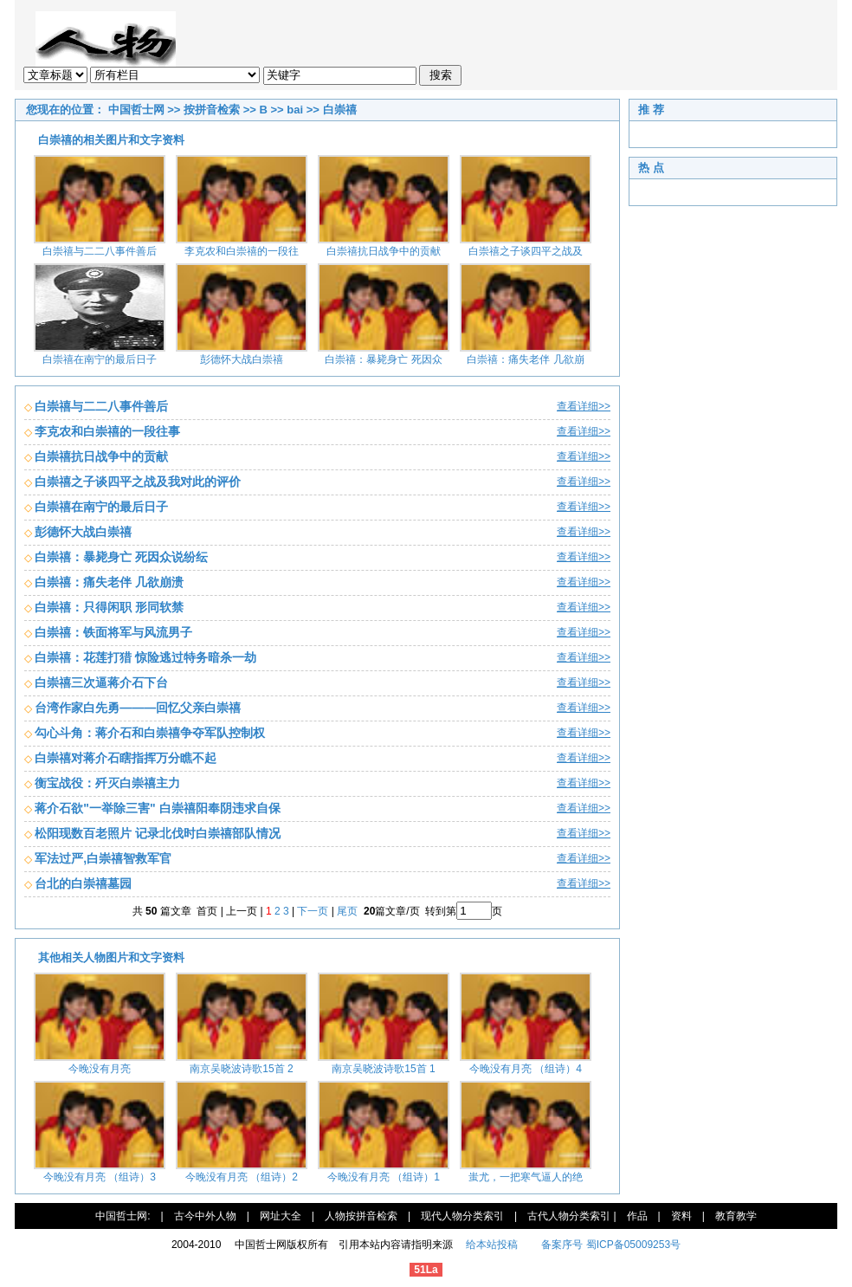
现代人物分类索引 (462, 1216)
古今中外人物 (205, 1216)
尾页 (348, 911)
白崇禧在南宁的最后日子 (99, 359)
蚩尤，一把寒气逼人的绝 (525, 1177)
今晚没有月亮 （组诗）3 (99, 1177)
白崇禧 (340, 109)
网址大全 (280, 1216)
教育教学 (736, 1216)
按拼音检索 (212, 109)
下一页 (312, 911)
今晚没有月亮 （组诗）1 (383, 1177)
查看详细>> (583, 406)
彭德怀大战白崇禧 (241, 359)
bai (295, 109)
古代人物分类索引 (568, 1216)
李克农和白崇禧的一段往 (241, 251)
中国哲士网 (136, 109)
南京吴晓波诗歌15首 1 (383, 1069)
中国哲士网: (122, 1216)
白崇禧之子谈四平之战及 (525, 251)
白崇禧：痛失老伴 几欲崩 (525, 359)
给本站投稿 (490, 1244)
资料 (681, 1216)
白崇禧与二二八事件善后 (99, 251)
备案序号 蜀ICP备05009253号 (611, 1244)
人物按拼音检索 (361, 1216)
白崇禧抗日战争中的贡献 (383, 251)
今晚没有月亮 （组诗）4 (525, 1069)
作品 (637, 1216)
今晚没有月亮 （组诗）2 (241, 1177)
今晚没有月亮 (99, 1069)
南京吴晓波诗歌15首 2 (241, 1069)
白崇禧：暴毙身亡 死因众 (383, 359)
